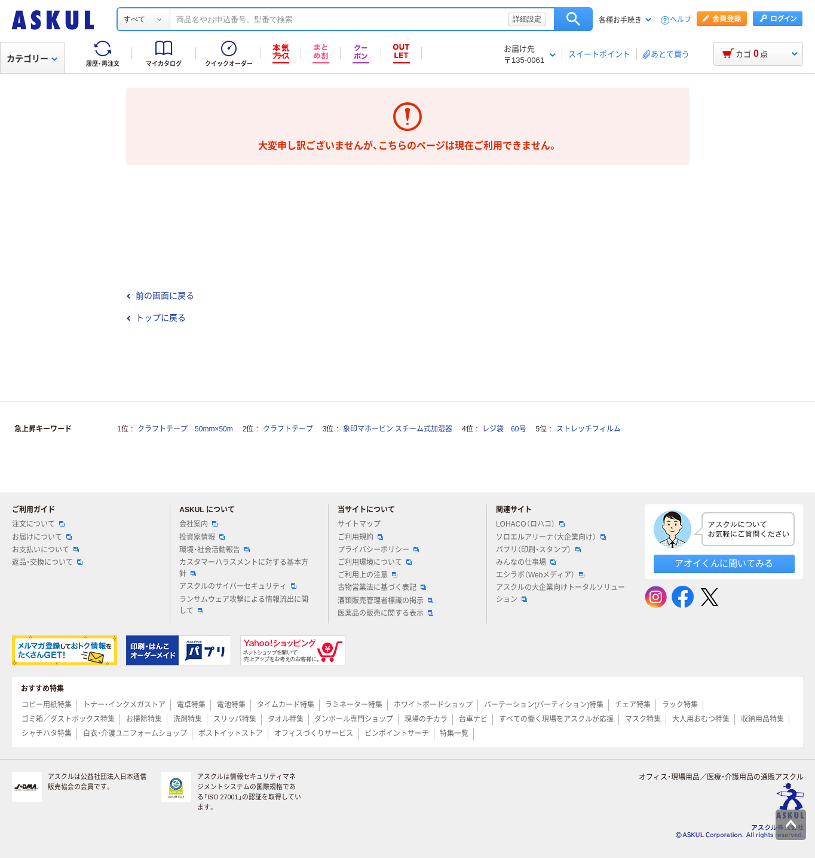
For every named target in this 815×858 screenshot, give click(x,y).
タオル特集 (286, 719)
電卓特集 (191, 705)
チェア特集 (633, 705)
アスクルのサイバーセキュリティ (237, 586)
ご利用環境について (375, 562)
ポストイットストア (230, 733)
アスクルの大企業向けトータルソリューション (560, 593)
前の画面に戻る (160, 295)
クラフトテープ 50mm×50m (185, 429)
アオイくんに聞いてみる (724, 563)
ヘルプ (680, 20)
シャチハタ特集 (47, 733)
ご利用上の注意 (367, 575)
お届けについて (42, 537)
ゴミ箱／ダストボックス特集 (68, 719)
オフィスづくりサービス (313, 733)
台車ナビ (473, 719)
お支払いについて (45, 550)
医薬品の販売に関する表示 (385, 613)
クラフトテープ (288, 429)
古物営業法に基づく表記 (382, 587)
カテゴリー (32, 58)
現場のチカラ (426, 719)
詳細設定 (527, 19)
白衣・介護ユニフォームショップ (135, 733)
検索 (573, 19)
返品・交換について (47, 562)
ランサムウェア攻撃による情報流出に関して (243, 605)
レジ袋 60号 (504, 429)
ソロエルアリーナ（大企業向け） (551, 537)
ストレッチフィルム (588, 429)
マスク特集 (643, 719)
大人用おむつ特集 (701, 719)
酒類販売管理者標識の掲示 (385, 601)
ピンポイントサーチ (396, 733)
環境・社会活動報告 (214, 550)
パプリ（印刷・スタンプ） (538, 550)
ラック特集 (680, 705)
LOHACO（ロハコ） (530, 524)
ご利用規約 (360, 537)
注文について (38, 524)
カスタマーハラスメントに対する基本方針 (243, 568)
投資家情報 (202, 537)
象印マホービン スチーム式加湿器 (397, 429)
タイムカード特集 (285, 705)
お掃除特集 (144, 719)
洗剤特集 (187, 719)
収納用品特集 (762, 719)
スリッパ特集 (234, 719)
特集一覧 (454, 733)
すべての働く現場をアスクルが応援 (556, 719)
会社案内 (198, 524)
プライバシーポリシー (378, 550)
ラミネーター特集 (353, 705)
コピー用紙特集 (47, 705)
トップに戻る (156, 317)
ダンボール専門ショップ (353, 719)
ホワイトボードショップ (433, 705)
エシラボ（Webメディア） (540, 575)
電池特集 (231, 705)
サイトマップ (359, 524)
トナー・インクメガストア (124, 705)
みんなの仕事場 (526, 562)
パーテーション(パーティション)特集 (543, 705)
